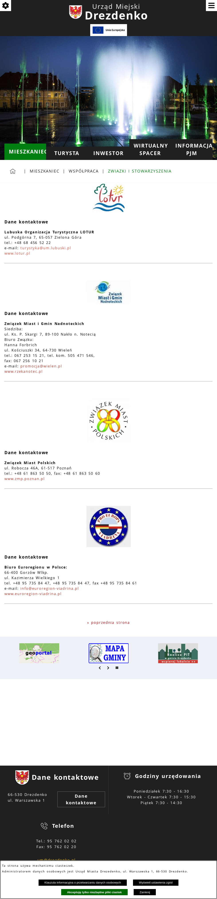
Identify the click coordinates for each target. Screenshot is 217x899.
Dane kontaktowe (81, 799)
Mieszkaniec (44, 171)
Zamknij (145, 892)
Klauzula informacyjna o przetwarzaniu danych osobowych (83, 882)
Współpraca (84, 171)
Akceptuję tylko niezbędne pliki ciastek (94, 892)
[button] (100, 668)
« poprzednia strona (108, 622)
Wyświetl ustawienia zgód (156, 882)
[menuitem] (25, 152)
